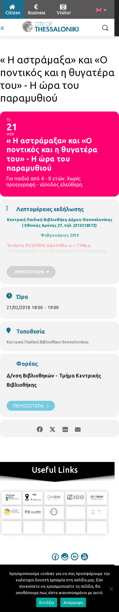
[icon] (55, 561)
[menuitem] (101, 10)
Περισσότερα (31, 406)
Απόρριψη (73, 602)
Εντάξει (46, 602)
